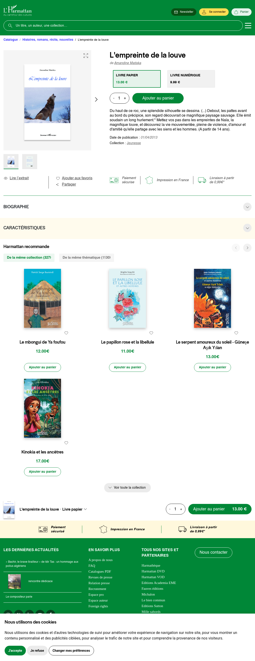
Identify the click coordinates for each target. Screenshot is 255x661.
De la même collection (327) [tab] (29, 257)
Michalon (148, 594)
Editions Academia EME (159, 583)
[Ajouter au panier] (42, 367)
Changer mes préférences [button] (71, 650)
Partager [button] (66, 184)
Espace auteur (98, 600)
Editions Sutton (152, 606)
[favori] (66, 333)
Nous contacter (214, 552)
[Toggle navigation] (248, 25)
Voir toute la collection (130, 487)
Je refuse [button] (37, 650)
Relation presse (99, 583)
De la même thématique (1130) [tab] (87, 257)
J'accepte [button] (15, 650)
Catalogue (10, 39)
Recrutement (97, 589)
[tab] (137, 79)
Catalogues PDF (99, 571)
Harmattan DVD (153, 571)
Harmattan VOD (153, 577)
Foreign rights (98, 606)
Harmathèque (151, 565)
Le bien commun (153, 600)
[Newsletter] (183, 12)
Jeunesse (134, 143)
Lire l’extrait (16, 178)
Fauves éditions (152, 588)
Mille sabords (151, 612)
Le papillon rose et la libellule (127, 342)
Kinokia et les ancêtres (42, 452)
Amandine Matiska (127, 63)
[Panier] (241, 12)
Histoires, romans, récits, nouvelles (47, 39)
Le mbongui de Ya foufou (42, 342)
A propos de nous (100, 560)
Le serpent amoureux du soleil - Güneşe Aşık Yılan (212, 345)
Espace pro (96, 594)
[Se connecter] (214, 12)
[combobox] (76, 509)
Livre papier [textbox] (72, 509)
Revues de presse (100, 577)
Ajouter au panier (158, 98)
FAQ (91, 566)
